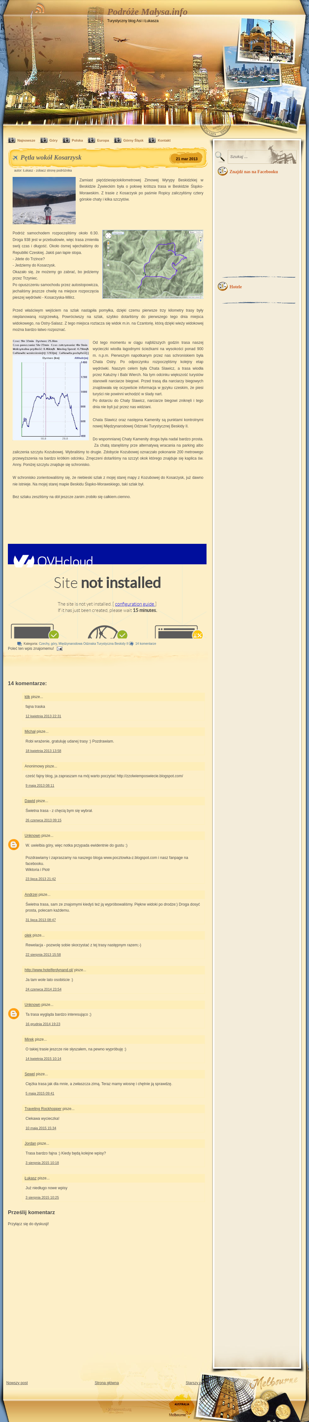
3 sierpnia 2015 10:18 (42, 1163)
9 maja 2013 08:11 (40, 785)
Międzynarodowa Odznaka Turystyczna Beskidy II (93, 643)
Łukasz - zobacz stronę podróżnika (47, 170)
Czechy (44, 643)
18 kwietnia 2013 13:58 (43, 751)
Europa (103, 140)
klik (27, 697)
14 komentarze (145, 643)
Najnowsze (26, 140)
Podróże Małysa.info (147, 11)
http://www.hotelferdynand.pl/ (49, 970)
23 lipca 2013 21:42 (41, 879)
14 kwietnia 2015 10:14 (43, 1059)
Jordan (30, 1143)
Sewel (30, 1074)
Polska (77, 140)
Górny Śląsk (133, 140)
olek (28, 935)
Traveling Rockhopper (43, 1109)
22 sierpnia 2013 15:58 (43, 954)
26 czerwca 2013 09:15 (43, 820)
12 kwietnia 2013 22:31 (43, 716)
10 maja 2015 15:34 (41, 1128)
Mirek (29, 1039)
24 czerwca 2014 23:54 (43, 989)
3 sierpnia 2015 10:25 (42, 1197)
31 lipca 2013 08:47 (41, 920)
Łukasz (31, 1178)
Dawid (30, 801)
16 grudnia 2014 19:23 (43, 1024)
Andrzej (31, 894)
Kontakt (164, 140)
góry (54, 643)
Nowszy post (17, 1383)
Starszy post (196, 1383)
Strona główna (107, 1383)
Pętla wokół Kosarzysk (51, 157)
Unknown (32, 835)
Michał (30, 731)
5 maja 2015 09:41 (40, 1093)
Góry (54, 140)
